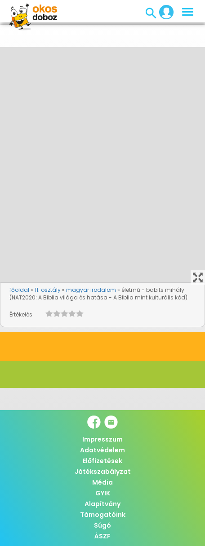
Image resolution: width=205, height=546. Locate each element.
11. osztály (48, 290)
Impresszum (102, 439)
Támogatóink (102, 514)
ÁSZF (102, 536)
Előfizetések (102, 460)
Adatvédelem (102, 450)
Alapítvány (102, 503)
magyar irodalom (91, 290)
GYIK (102, 493)
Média (102, 482)
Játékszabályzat (103, 471)
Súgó (102, 525)
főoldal (19, 290)
